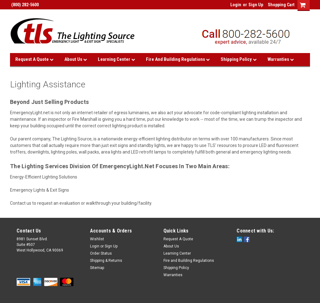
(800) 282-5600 (24, 4)
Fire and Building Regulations (178, 59)
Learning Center (116, 59)
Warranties (281, 59)
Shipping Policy (239, 59)
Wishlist (97, 239)
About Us (75, 59)
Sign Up (255, 4)
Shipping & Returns (106, 260)
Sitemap (97, 268)
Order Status (101, 253)
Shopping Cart (281, 4)
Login (235, 4)
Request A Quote (34, 59)
